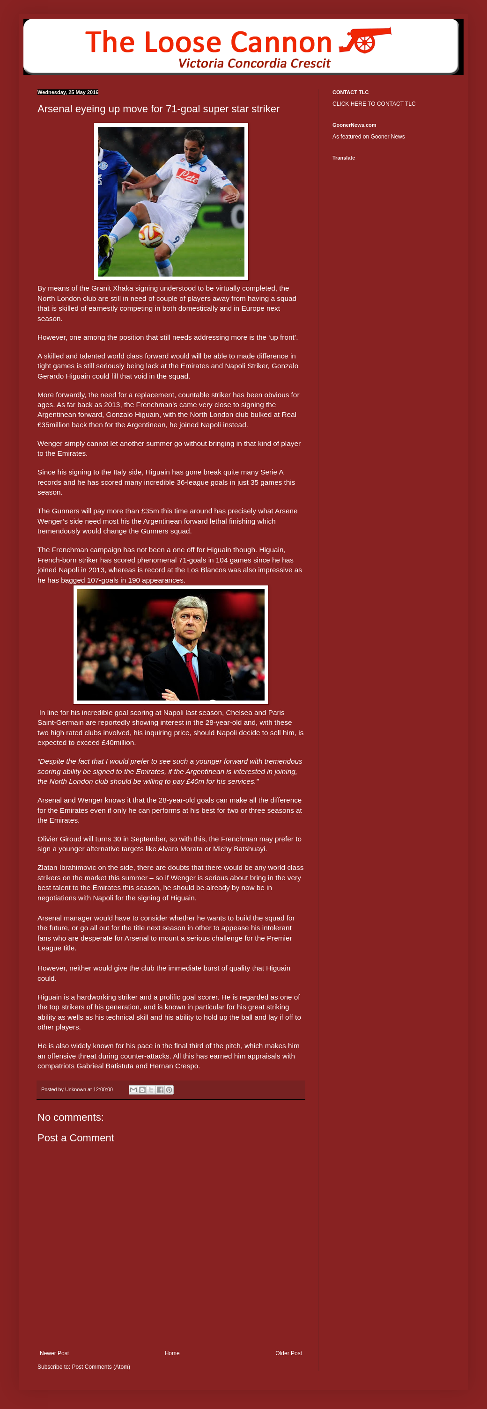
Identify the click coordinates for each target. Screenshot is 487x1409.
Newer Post (54, 1353)
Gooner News (387, 136)
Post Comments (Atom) (101, 1367)
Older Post (288, 1353)
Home (172, 1353)
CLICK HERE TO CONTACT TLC (374, 104)
